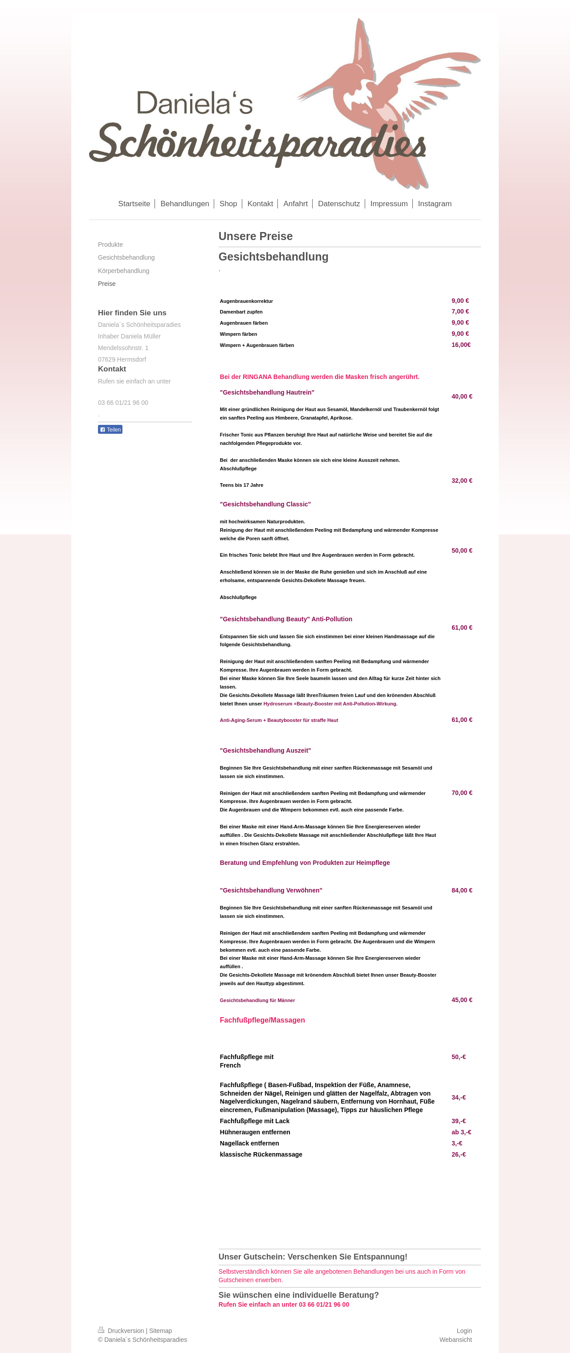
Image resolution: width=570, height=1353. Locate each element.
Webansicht (456, 1339)
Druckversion (122, 1330)
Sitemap (160, 1330)
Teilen (110, 430)
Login (464, 1330)
